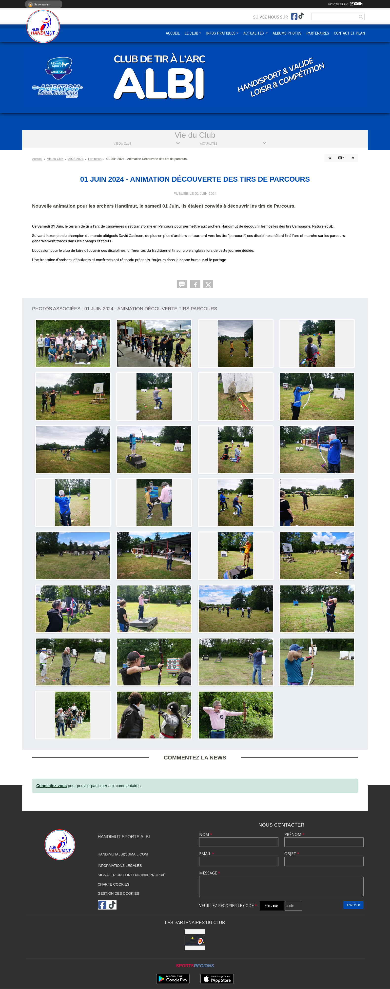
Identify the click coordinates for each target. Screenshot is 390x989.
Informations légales (120, 866)
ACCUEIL (173, 33)
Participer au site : (345, 4)
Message (209, 873)
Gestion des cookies (118, 893)
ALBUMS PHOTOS (287, 33)
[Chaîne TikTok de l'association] (301, 16)
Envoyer (353, 905)
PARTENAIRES (317, 33)
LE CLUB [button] (191, 33)
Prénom (294, 834)
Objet (291, 853)
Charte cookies (113, 884)
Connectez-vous (51, 786)
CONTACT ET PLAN (349, 33)
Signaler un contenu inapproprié (132, 875)
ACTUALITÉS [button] (254, 33)
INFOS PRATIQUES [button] (220, 33)
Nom (205, 834)
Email (206, 853)
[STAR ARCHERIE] (195, 939)
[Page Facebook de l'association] (294, 16)
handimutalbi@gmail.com (123, 854)
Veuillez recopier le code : (229, 905)
